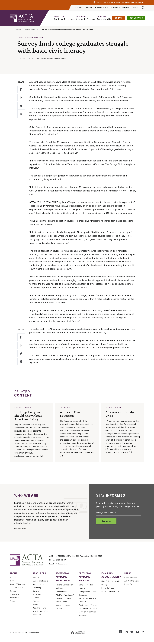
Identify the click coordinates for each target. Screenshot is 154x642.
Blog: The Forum (39, 608)
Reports (36, 578)
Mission (13, 578)
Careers (13, 591)
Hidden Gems (61, 602)
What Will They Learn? (65, 595)
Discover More (20, 529)
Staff (12, 581)
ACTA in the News (131, 581)
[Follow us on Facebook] (120, 632)
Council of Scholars (18, 588)
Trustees (78, 7)
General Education (31, 29)
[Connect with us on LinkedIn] (126, 632)
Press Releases (130, 578)
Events (12, 601)
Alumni (89, 7)
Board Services (107, 588)
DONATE (119, 18)
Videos (35, 605)
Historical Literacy (23, 408)
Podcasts (37, 601)
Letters (36, 598)
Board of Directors (17, 584)
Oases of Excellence (64, 599)
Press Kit (128, 584)
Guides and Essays (40, 581)
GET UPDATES (136, 18)
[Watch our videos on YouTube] (137, 632)
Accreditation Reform (110, 592)
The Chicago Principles (88, 605)
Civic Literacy (66, 408)
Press (135, 7)
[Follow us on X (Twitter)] (131, 632)
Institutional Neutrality (88, 609)
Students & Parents (120, 7)
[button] (64, 18)
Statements (37, 595)
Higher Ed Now (131, 2)
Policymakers (101, 7)
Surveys (36, 591)
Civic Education (62, 592)
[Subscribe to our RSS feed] (143, 632)
